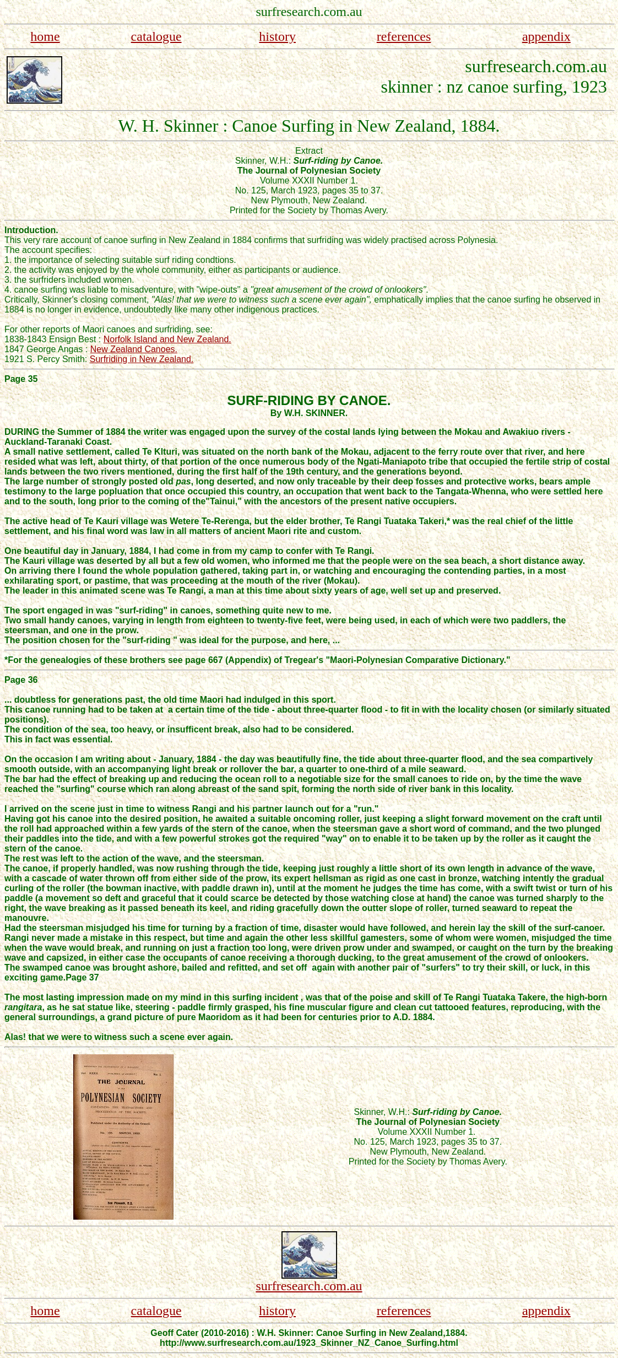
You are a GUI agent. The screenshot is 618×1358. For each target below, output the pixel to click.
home (44, 36)
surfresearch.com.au (309, 1286)
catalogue (156, 36)
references (404, 36)
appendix (546, 36)
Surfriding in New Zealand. (142, 359)
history (277, 36)
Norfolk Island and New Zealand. (167, 339)
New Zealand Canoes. (133, 349)
